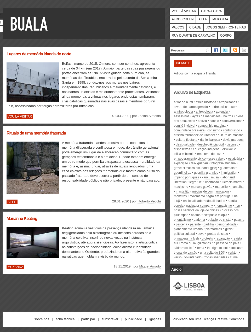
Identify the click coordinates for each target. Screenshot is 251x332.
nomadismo (224, 205)
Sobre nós (41, 319)
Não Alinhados (215, 201)
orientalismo (182, 220)
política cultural (184, 234)
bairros (228, 116)
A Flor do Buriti (183, 102)
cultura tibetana (186, 140)
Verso (177, 257)
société (189, 248)
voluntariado (192, 257)
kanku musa (210, 177)
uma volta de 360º (212, 252)
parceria (181, 224)
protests (207, 238)
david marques (233, 140)
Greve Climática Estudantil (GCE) (195, 168)
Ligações (155, 319)
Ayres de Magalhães (206, 116)
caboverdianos (232, 121)
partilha (208, 224)
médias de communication (210, 191)
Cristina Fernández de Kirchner (194, 135)
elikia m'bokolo (184, 154)
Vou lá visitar (184, 11)
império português (186, 177)
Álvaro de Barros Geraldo (191, 107)
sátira (177, 248)
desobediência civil (210, 144)
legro (193, 182)
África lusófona (206, 102)
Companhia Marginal (212, 125)
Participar (88, 319)
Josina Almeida (149, 116)
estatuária (235, 158)
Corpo (226, 35)
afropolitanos (228, 102)
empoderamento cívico (190, 158)
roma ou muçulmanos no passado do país (210, 243)
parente (195, 224)
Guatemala (227, 168)
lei (200, 182)
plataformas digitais (219, 229)
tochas (236, 248)
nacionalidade (193, 201)
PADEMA (199, 220)
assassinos (181, 116)
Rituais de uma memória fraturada (36, 133)
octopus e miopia (215, 215)
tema (200, 248)
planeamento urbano (188, 229)
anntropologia (183, 111)
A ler (202, 19)
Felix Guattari (199, 163)
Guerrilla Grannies (206, 172)
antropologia (204, 111)
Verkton (233, 252)
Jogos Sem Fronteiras (226, 27)
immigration (229, 172)
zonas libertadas (215, 257)
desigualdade (185, 144)
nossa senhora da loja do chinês (196, 210)
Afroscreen (182, 19)
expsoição (181, 163)
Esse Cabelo (216, 158)
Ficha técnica (65, 319)
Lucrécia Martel (232, 182)
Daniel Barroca (210, 140)
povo (201, 234)
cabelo (214, 121)
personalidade (226, 224)
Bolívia (202, 121)
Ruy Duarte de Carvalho (193, 35)
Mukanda (220, 19)
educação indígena (206, 149)
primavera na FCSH (186, 238)
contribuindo (231, 130)
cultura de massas (230, 135)
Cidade (195, 27)
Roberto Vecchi (149, 201)
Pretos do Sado (217, 234)
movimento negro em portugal (210, 196)
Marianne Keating (22, 218)
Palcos (178, 27)
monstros (180, 196)
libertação (212, 182)
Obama (196, 215)
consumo (213, 130)
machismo (181, 187)
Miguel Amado (150, 266)
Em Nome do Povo (209, 154)
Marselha (237, 187)
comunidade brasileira (189, 130)
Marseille (221, 187)
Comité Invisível (184, 125)
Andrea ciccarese (223, 107)
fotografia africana (223, 163)
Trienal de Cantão (185, 252)
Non (237, 205)
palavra (239, 220)
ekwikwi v (229, 149)
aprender (222, 111)
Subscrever (110, 319)
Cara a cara (211, 11)
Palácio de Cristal (219, 220)
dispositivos (182, 149)
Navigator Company (199, 205)
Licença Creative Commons (223, 319)
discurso (232, 144)
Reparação (223, 238)
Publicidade (133, 319)
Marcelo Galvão (201, 187)
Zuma (234, 257)
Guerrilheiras (182, 172)
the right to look (218, 248)
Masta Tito (183, 191)
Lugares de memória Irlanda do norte (39, 54)
